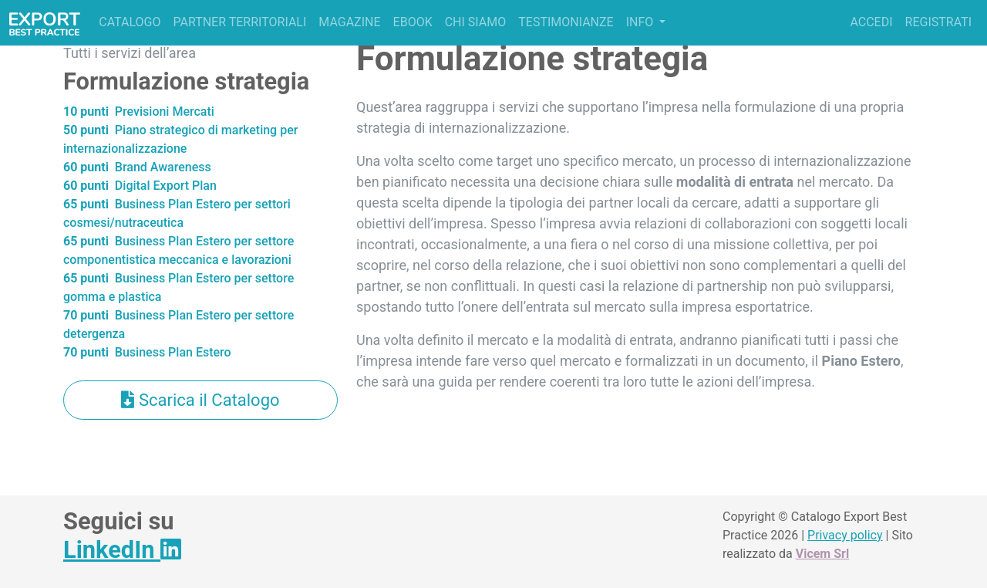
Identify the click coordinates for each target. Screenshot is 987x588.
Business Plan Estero (147, 352)
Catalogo (129, 22)
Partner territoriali (239, 22)
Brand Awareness (137, 167)
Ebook (413, 22)
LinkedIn (122, 550)
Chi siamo (476, 22)
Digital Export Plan (140, 185)
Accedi (871, 22)
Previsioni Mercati (138, 111)
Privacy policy (845, 535)
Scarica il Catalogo (200, 400)
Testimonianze (565, 22)
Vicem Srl (822, 553)
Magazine (349, 22)
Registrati (938, 22)
